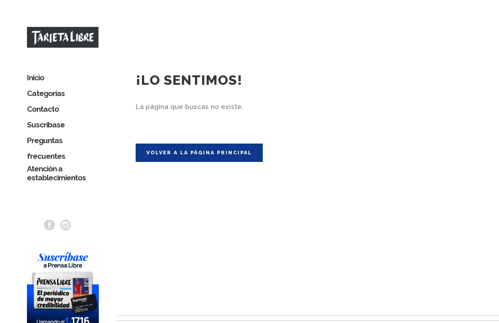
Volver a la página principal (199, 145)
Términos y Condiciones (463, 317)
